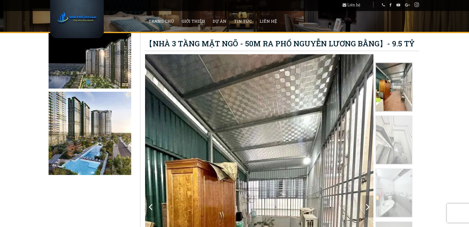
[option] (393, 87)
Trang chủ (161, 21)
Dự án (219, 21)
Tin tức (243, 21)
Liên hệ (351, 4)
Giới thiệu (193, 21)
